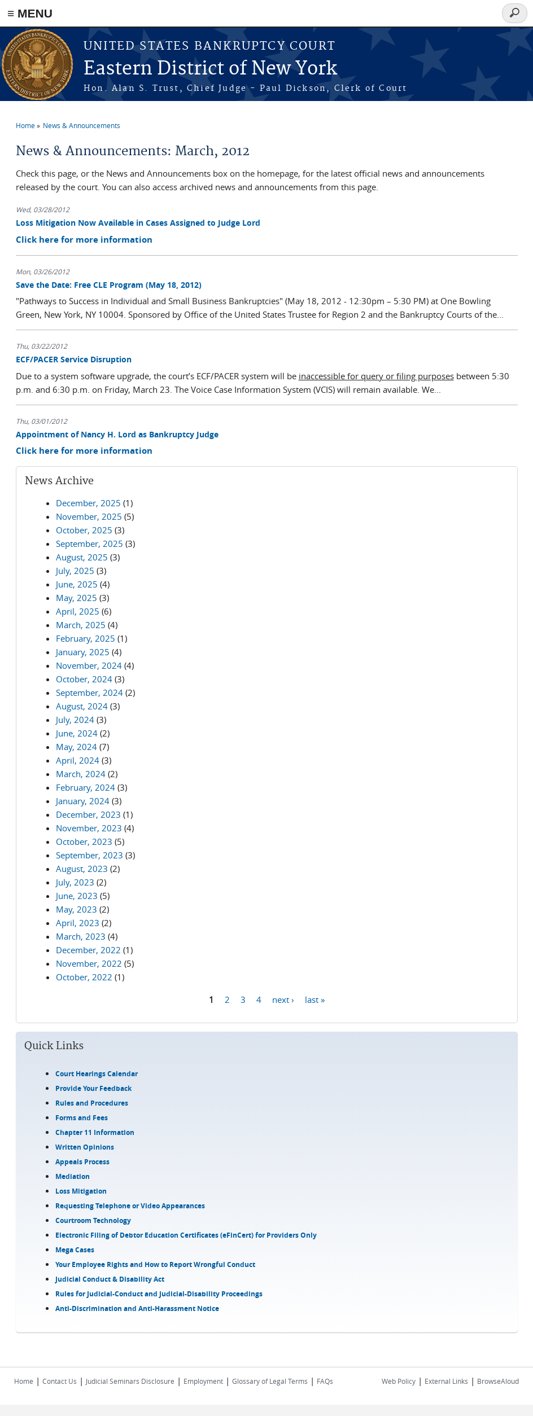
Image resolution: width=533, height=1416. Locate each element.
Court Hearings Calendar (96, 1074)
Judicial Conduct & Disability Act (109, 1279)
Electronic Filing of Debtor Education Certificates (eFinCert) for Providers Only (186, 1235)
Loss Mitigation (81, 1191)
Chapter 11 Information (94, 1132)
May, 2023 (76, 909)
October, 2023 (84, 841)
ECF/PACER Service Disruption (74, 359)
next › (283, 999)
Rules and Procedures (91, 1103)
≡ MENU (30, 13)
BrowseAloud (498, 1381)
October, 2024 (84, 679)
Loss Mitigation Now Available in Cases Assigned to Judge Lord (138, 222)
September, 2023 (89, 855)
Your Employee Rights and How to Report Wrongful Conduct (155, 1264)
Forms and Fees (81, 1118)
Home (25, 125)
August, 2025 (82, 557)
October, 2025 (84, 530)
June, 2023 (77, 895)
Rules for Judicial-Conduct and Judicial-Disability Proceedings (159, 1294)
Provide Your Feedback (93, 1088)
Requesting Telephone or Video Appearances (130, 1206)
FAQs (325, 1381)
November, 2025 (89, 516)
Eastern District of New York (210, 69)
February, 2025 (85, 638)
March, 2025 (81, 624)
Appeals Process (82, 1162)
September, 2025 (89, 543)
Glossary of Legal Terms (270, 1381)
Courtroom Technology (93, 1220)
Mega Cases (74, 1250)
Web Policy (399, 1381)
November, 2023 (89, 828)
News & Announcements (81, 125)
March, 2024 (81, 773)
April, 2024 (77, 760)
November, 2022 (89, 963)
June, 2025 (77, 584)
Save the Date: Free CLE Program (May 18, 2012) (109, 284)
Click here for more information (84, 240)
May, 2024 (76, 746)
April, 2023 (77, 922)
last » (315, 999)
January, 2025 (83, 651)
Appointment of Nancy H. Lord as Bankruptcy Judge (117, 434)
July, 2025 (75, 570)
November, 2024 (89, 665)
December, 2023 (88, 814)
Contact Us (59, 1381)
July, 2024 (75, 719)
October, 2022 (84, 977)
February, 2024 (85, 787)
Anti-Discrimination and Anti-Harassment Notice (137, 1308)
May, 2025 (76, 597)
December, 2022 (88, 949)
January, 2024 (83, 800)
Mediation (72, 1176)
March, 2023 (81, 936)
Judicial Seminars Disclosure (130, 1381)
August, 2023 (82, 868)
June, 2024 (77, 733)
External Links (446, 1381)
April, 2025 (77, 611)
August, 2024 (82, 706)
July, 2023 (75, 882)
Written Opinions (84, 1147)
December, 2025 (88, 502)
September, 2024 (89, 692)
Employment (203, 1381)
